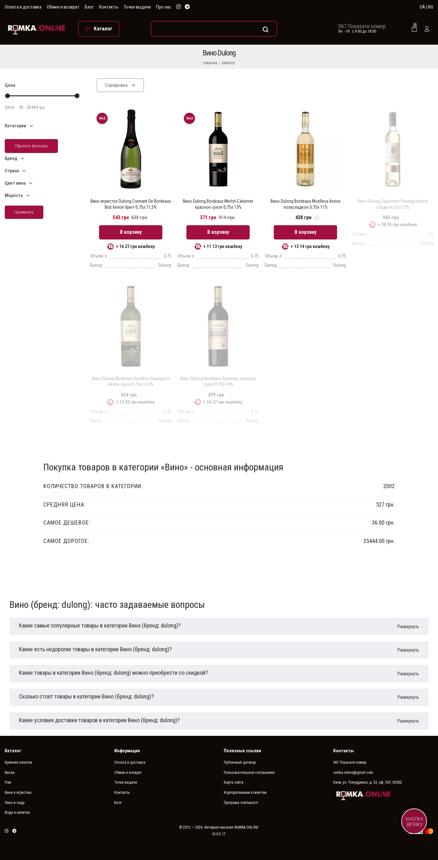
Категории (15, 126)
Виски (10, 772)
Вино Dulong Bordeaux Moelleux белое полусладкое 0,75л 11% (306, 204)
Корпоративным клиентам (245, 792)
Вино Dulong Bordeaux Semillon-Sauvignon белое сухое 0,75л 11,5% (131, 381)
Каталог (228, 63)
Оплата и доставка (23, 7)
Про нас (163, 7)
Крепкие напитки (18, 762)
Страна (12, 171)
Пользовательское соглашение (249, 772)
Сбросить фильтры (31, 145)
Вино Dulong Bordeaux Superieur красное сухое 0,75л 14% (218, 381)
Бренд (11, 158)
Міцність (14, 195)
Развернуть (408, 626)
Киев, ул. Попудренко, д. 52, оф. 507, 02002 (367, 782)
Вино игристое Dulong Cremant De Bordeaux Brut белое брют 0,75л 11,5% (131, 204)
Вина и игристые (18, 792)
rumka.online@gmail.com (353, 772)
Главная (210, 63)
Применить (24, 212)
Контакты (108, 7)
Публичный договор (240, 762)
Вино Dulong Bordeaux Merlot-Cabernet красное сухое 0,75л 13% (218, 204)
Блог (89, 7)
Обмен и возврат (63, 7)
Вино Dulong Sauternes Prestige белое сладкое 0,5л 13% (393, 204)
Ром (8, 782)
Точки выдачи (137, 7)
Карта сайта (233, 782)
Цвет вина (15, 183)
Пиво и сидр (14, 802)
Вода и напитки (17, 812)
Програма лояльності (241, 802)
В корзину (131, 232)
